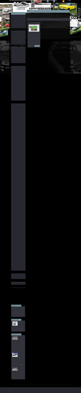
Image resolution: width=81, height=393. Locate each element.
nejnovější (42, 19)
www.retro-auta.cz (14, 290)
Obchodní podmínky (36, 11)
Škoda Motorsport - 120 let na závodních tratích (32, 35)
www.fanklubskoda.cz (15, 291)
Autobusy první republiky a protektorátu (20, 323)
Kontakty (47, 11)
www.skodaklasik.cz (14, 291)
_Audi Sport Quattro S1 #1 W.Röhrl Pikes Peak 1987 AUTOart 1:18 (21, 369)
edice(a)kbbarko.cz (15, 313)
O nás (31, 11)
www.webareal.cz (22, 385)
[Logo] (18, 6)
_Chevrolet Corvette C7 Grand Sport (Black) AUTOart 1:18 (21, 355)
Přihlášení (51, 1)
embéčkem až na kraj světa (16, 292)
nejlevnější (34, 19)
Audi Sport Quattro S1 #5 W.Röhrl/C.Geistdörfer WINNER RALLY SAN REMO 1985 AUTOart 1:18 (21, 339)
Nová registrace (58, 1)
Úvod (28, 14)
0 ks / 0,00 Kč (67, 0)
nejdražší (38, 19)
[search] (51, 6)
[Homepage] (29, 11)
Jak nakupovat (43, 11)
